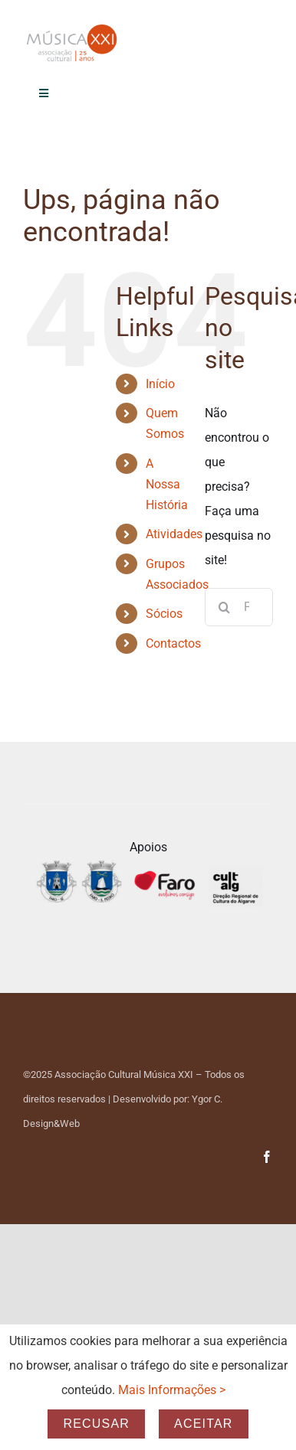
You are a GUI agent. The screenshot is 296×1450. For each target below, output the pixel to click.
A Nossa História (167, 484)
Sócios (164, 613)
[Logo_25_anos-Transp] (73, 28)
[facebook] (267, 1157)
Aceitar (203, 1423)
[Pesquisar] (224, 607)
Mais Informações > (171, 1390)
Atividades (174, 534)
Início (160, 384)
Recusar (96, 1423)
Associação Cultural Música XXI (123, 1074)
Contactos (173, 643)
